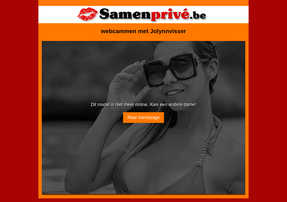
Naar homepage (144, 117)
